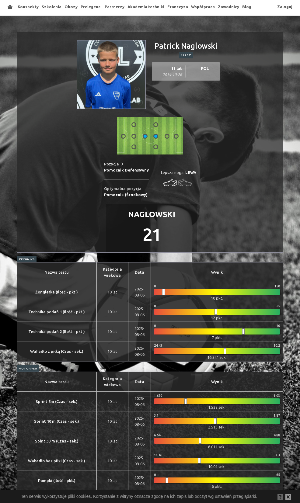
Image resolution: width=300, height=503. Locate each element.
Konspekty (28, 7)
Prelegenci (91, 7)
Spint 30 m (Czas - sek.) (56, 441)
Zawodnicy (228, 7)
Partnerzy (114, 7)
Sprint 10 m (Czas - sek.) (56, 421)
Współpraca (203, 7)
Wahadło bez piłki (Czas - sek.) (56, 461)
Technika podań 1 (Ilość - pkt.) (56, 312)
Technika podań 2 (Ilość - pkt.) (56, 331)
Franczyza (177, 7)
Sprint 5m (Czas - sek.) (57, 401)
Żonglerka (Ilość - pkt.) (56, 292)
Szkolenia (51, 7)
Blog (246, 7)
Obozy (71, 7)
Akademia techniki (145, 7)
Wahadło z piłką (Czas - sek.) (56, 351)
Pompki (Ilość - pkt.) (56, 480)
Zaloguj (284, 7)
